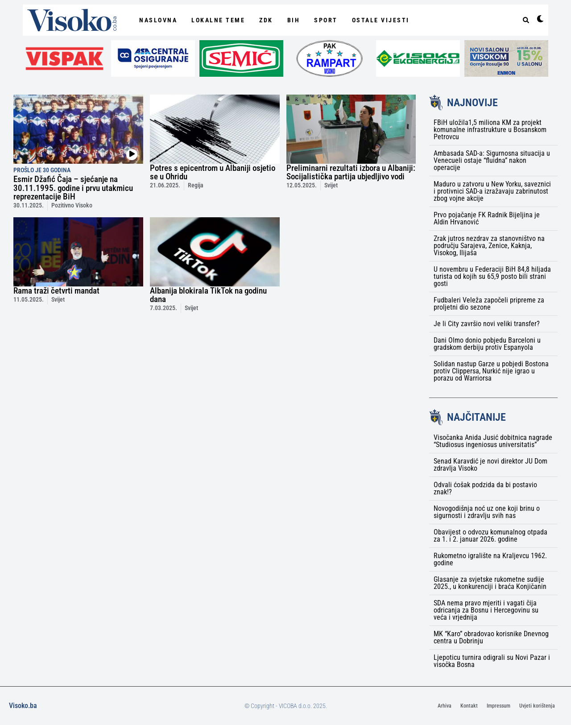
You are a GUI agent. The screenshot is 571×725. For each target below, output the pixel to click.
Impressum (498, 706)
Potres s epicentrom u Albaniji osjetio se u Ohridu (212, 172)
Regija (195, 185)
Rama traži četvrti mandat (56, 291)
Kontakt (469, 706)
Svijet (331, 185)
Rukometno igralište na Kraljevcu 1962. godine (490, 559)
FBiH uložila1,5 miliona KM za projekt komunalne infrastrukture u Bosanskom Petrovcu (490, 129)
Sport (326, 20)
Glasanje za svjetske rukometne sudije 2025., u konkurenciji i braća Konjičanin (490, 583)
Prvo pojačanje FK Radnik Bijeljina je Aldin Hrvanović (487, 218)
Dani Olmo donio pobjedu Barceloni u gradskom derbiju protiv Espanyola (487, 344)
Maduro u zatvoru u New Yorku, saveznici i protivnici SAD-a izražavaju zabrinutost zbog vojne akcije (492, 191)
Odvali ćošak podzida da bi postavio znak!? (485, 488)
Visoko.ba (23, 705)
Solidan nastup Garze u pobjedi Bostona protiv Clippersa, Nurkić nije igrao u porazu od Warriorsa (491, 371)
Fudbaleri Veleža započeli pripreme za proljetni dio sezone (489, 303)
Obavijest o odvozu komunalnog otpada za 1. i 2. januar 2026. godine (490, 535)
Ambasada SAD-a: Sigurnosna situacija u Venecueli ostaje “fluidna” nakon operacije (492, 160)
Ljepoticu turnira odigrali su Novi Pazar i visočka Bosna (492, 661)
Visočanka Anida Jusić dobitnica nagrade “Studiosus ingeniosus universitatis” (493, 441)
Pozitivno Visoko (71, 205)
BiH (293, 20)
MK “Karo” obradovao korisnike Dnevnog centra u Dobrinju (491, 637)
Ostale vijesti (381, 20)
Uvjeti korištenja (537, 706)
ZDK (266, 20)
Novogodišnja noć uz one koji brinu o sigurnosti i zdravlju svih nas (487, 512)
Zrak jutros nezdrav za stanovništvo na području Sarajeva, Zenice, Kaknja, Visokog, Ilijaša (489, 245)
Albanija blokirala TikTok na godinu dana (208, 295)
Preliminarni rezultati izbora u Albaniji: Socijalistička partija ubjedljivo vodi (350, 172)
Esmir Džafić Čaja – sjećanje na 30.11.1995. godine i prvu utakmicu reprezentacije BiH (73, 187)
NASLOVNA (158, 20)
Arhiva (444, 706)
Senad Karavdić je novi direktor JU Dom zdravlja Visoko (490, 464)
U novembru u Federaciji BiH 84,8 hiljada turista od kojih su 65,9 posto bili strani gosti (492, 276)
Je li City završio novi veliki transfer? (487, 323)
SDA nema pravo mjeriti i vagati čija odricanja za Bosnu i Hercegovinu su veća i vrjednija (486, 610)
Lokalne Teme (218, 20)
